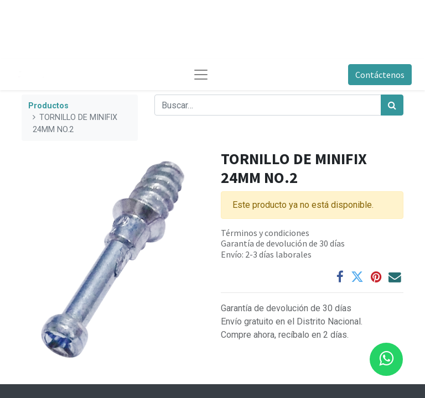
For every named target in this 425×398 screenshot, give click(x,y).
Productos (48, 106)
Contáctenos (380, 74)
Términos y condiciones (265, 232)
